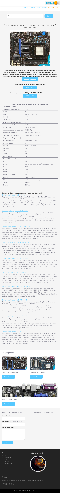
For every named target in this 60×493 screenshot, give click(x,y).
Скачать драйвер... (30, 79)
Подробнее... (8, 377)
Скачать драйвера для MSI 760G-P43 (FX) (15, 242)
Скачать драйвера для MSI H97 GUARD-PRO (16, 286)
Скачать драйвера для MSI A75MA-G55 (14, 300)
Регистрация (8, 457)
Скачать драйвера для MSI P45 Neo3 (14, 272)
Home (6, 455)
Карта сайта (8, 463)
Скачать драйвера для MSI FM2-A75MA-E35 (16, 226)
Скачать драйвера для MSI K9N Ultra (13, 195)
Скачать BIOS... (30, 87)
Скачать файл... (30, 96)
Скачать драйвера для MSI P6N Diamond (15, 258)
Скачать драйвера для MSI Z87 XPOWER (15, 211)
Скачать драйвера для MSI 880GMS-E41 (15, 331)
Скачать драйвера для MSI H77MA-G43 (14, 316)
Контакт (6, 461)
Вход (5, 459)
